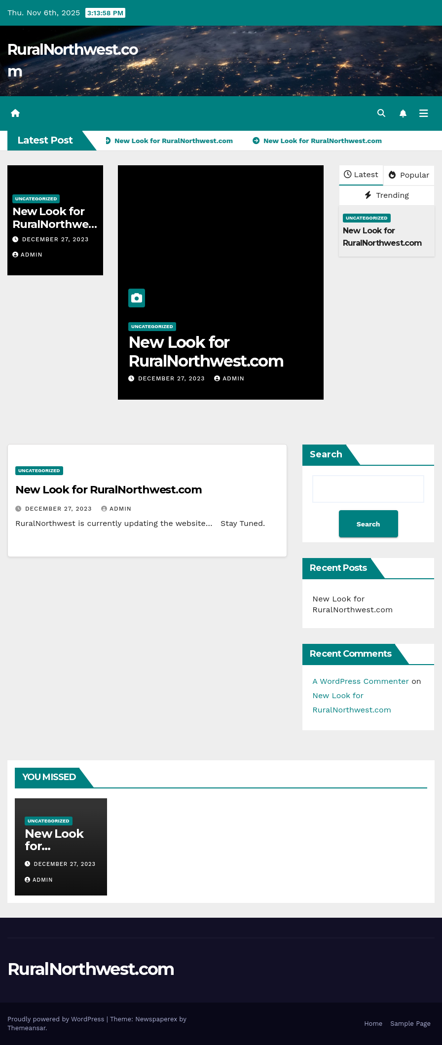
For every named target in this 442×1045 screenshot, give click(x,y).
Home (373, 1023)
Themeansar (26, 1028)
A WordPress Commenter (360, 681)
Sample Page (410, 1023)
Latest (361, 174)
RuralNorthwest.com (90, 969)
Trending (387, 195)
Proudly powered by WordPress (57, 1019)
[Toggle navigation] (424, 113)
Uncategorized (36, 198)
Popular (409, 175)
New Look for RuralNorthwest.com (53, 224)
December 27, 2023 (55, 239)
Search (326, 454)
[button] (381, 113)
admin (27, 254)
